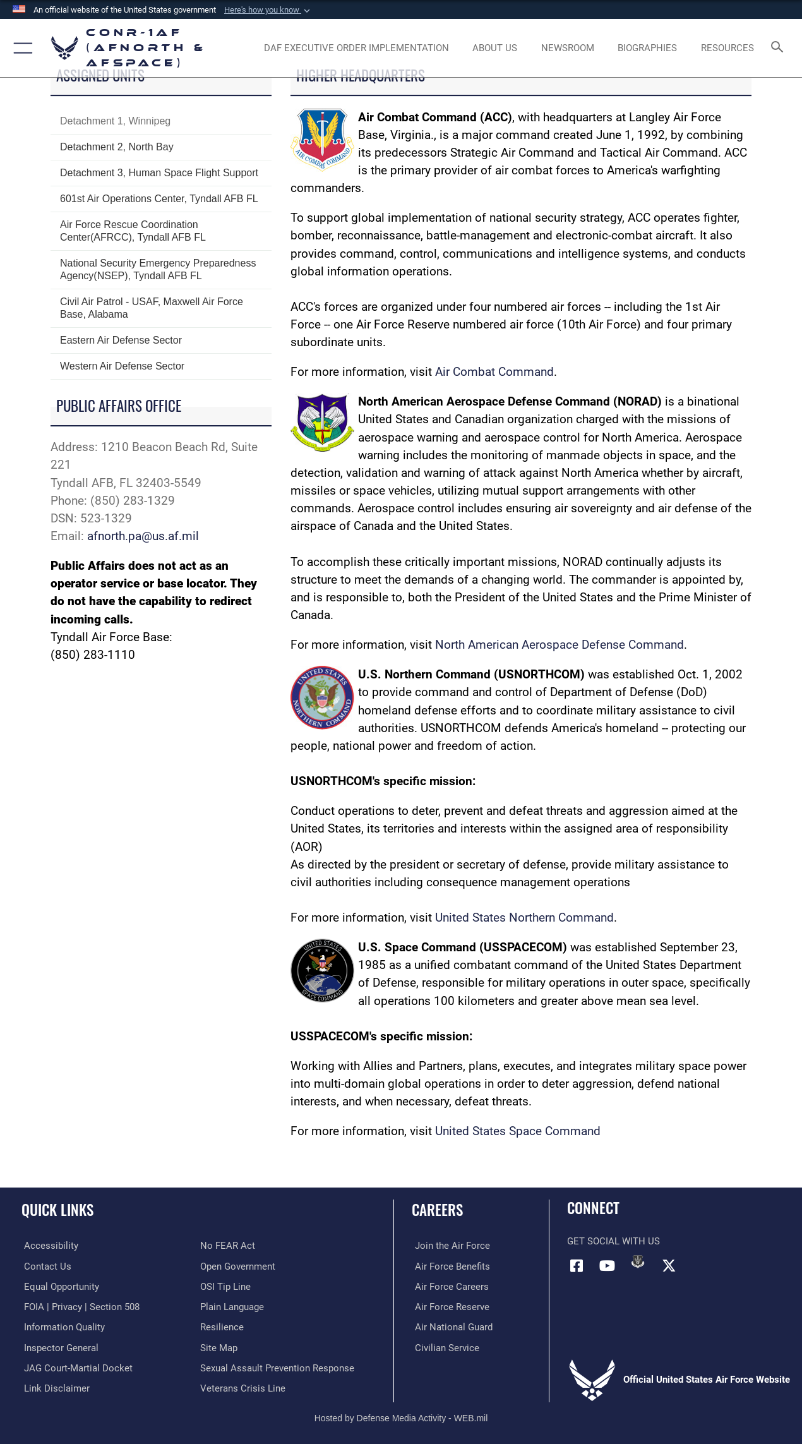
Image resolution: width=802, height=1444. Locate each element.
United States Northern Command (524, 918)
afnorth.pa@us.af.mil (143, 536)
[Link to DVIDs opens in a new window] (637, 1261)
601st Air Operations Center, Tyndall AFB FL (159, 198)
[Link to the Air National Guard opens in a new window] (450, 1326)
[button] (268, 10)
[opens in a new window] (356, 48)
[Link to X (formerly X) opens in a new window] (668, 1265)
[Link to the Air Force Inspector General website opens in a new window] (58, 1346)
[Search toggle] (779, 48)
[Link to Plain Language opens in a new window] (232, 1306)
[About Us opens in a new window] (495, 48)
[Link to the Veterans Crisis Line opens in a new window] (242, 1386)
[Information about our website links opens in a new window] (54, 1386)
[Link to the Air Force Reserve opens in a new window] (449, 1306)
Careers (437, 1210)
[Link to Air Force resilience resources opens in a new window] (222, 1326)
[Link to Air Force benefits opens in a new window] (449, 1266)
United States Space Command (518, 1131)
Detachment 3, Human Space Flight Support (159, 172)
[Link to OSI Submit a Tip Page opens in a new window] (225, 1286)
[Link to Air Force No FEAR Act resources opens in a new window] (227, 1245)
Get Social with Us (613, 1241)
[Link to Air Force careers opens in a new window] (449, 1286)
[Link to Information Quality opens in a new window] (61, 1326)
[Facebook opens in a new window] (576, 1265)
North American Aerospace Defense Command (559, 645)
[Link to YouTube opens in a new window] (607, 1265)
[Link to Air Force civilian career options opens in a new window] (444, 1346)
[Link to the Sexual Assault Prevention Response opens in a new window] (277, 1367)
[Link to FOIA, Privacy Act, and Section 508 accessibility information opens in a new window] (79, 1306)
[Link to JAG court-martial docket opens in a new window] (75, 1367)
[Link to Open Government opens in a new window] (237, 1266)
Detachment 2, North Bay (117, 146)
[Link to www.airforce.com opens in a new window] (449, 1245)
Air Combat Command (494, 372)
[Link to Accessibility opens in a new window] (48, 1245)
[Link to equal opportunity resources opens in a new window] (59, 1286)
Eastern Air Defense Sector (121, 340)
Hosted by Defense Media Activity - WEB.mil (401, 1416)
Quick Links (57, 1210)
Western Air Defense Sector (122, 366)
